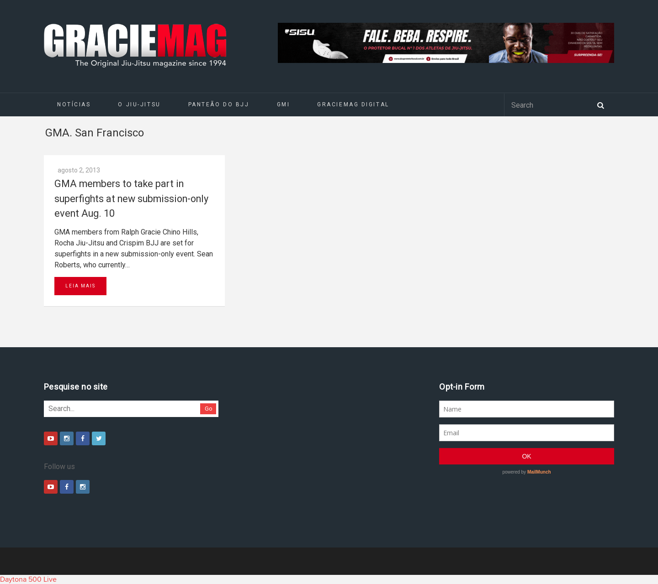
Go (208, 408)
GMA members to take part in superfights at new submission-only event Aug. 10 (131, 198)
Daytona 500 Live (28, 579)
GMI (283, 104)
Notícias (73, 104)
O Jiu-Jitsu (139, 104)
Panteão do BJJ (218, 104)
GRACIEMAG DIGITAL (353, 104)
